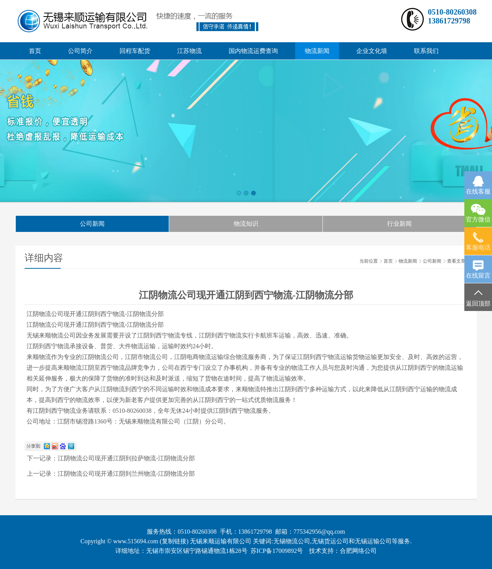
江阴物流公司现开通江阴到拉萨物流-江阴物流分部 (126, 458)
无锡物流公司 (291, 541)
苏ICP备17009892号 (277, 550)
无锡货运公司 (330, 541)
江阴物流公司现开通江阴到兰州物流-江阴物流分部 (126, 473)
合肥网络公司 (358, 550)
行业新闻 (399, 223)
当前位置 (368, 261)
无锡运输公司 (373, 541)
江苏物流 (189, 51)
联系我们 (426, 51)
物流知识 (246, 223)
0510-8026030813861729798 (452, 16)
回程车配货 (135, 51)
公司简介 (80, 51)
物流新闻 (317, 51)
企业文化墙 (371, 51)
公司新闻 (92, 223)
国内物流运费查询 (253, 51)
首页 (35, 51)
